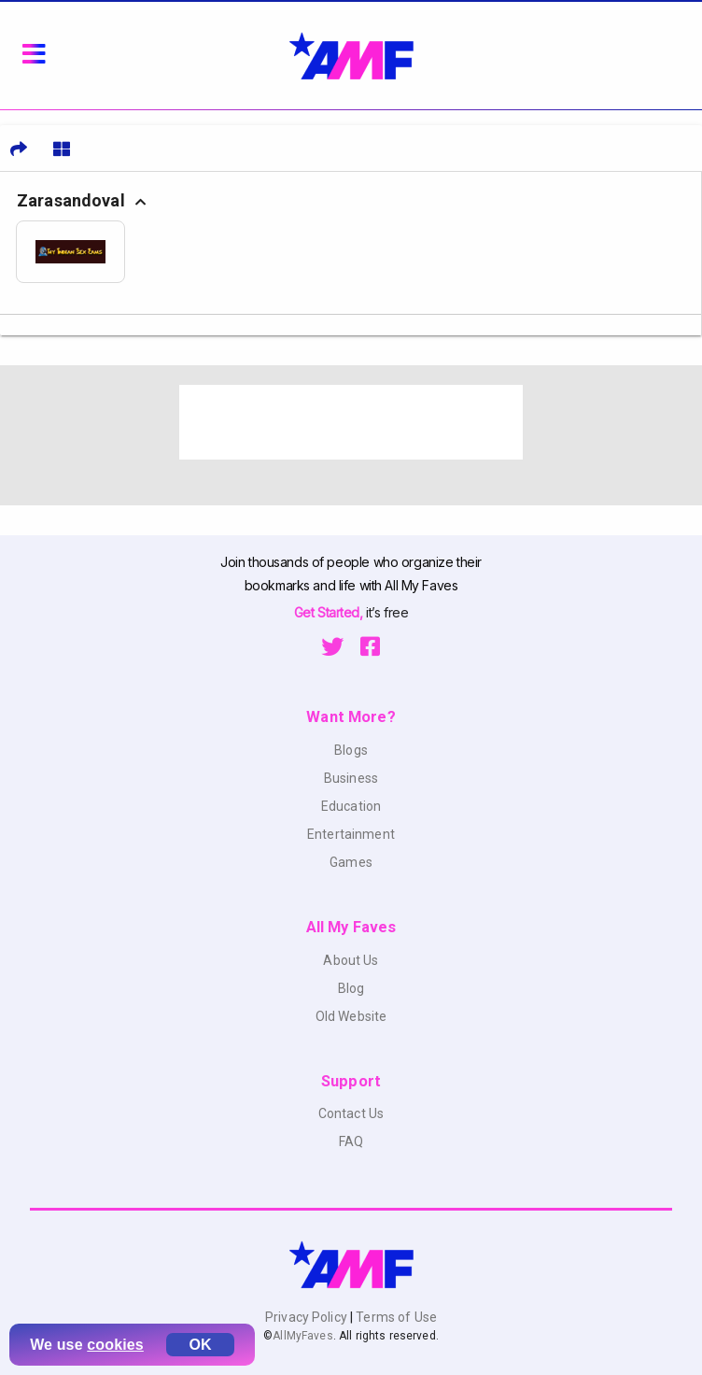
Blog (351, 988)
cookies (115, 1345)
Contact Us (351, 1113)
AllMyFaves (302, 1335)
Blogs (351, 750)
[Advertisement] (351, 422)
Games (351, 862)
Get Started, (330, 612)
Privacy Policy (307, 1317)
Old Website (351, 1016)
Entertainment (351, 834)
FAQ (351, 1141)
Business (351, 778)
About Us (350, 960)
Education (351, 806)
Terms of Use (395, 1317)
